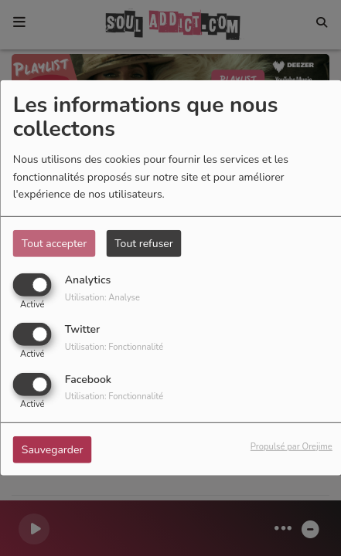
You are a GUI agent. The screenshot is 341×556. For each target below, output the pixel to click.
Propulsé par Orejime (291, 446)
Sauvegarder (53, 449)
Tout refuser (143, 243)
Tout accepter (54, 243)
